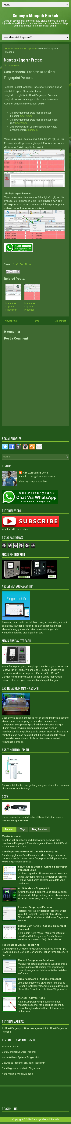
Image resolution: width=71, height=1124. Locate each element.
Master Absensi (11, 836)
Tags (22, 829)
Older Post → (62, 320)
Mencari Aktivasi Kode (31, 997)
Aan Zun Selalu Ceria (35, 472)
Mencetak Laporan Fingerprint (11, 306)
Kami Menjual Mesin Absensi (17, 1073)
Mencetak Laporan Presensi (23, 60)
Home (8, 48)
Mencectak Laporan (25, 48)
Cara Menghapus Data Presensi (19, 1051)
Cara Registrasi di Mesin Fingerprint (21, 1068)
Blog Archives (39, 829)
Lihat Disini (26, 116)
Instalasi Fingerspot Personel (35, 907)
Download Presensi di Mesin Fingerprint (23, 1062)
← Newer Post (9, 320)
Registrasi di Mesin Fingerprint (20, 944)
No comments (12, 65)
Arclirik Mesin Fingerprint (33, 888)
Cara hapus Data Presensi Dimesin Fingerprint (30, 851)
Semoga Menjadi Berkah (35, 15)
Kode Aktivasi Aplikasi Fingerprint (20, 1057)
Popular (9, 829)
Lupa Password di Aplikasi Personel (39, 979)
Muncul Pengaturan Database (36, 960)
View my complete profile (33, 481)
